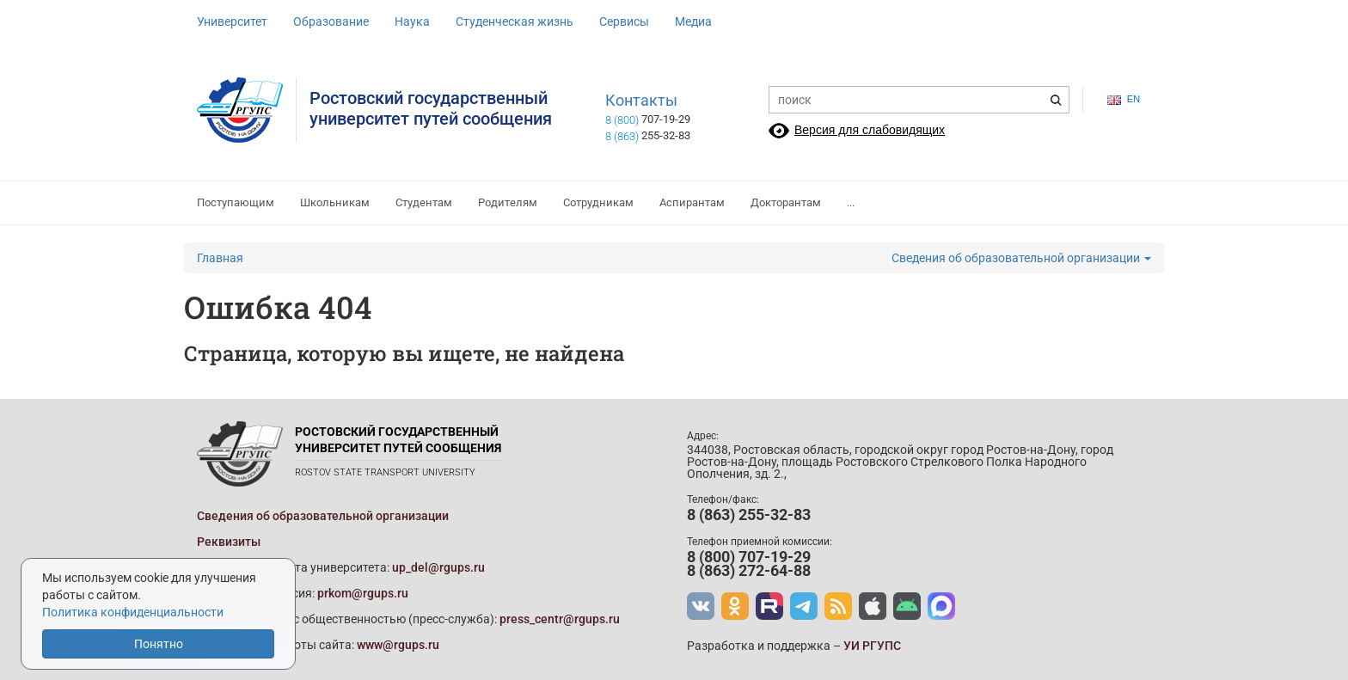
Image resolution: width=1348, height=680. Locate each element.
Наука (412, 21)
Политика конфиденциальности (133, 612)
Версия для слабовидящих (869, 130)
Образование (331, 21)
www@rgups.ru (398, 645)
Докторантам (786, 202)
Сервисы (624, 21)
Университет (232, 21)
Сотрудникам (598, 202)
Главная (220, 258)
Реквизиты (228, 541)
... (851, 202)
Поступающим (235, 202)
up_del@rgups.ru (438, 567)
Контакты (641, 100)
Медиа (693, 21)
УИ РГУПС (872, 645)
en (1123, 99)
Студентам (423, 202)
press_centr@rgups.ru (559, 619)
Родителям (507, 202)
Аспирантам (692, 202)
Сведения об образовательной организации (1021, 258)
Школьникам (335, 202)
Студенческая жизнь (514, 21)
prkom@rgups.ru (362, 593)
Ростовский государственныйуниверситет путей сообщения (430, 108)
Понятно (158, 644)
